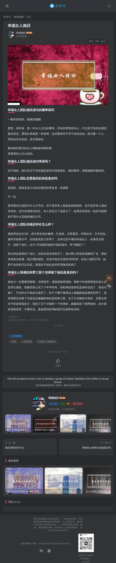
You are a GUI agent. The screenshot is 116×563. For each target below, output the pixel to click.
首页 (7, 16)
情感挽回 (21, 32)
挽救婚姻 (19, 16)
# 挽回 (13, 341)
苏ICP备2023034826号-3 (58, 543)
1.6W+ (54, 404)
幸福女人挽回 (19, 26)
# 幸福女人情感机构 (46, 341)
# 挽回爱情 (27, 341)
